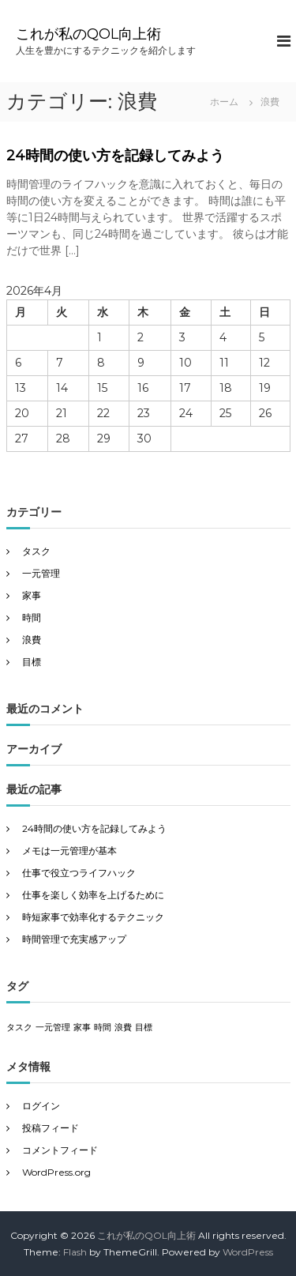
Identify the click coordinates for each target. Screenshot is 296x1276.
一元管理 (41, 573)
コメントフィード (60, 1150)
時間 (31, 617)
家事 (31, 595)
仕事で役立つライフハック (79, 873)
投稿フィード (50, 1128)
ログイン (41, 1106)
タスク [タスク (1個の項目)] (19, 1027)
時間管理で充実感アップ (74, 939)
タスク (36, 551)
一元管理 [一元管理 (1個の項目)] (53, 1027)
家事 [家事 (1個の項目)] (82, 1027)
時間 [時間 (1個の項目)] (102, 1027)
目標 (31, 662)
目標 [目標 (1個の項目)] (143, 1027)
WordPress (248, 1252)
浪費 (31, 640)
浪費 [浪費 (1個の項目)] (123, 1027)
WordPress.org (56, 1172)
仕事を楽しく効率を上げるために (93, 895)
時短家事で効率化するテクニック (93, 917)
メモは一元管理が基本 (69, 850)
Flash (75, 1252)
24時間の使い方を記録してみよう (115, 155)
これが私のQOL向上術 (88, 34)
